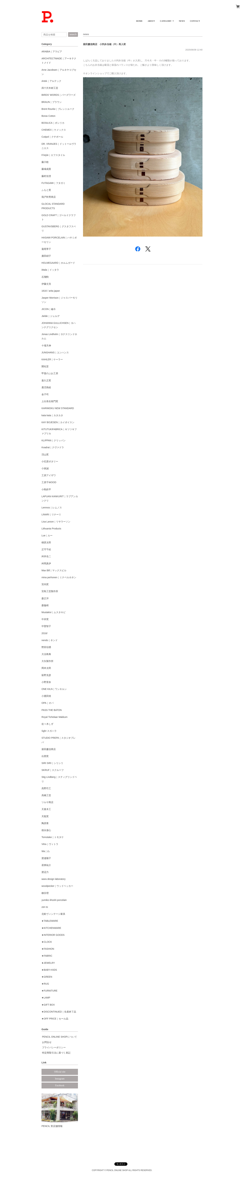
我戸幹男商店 (49, 197)
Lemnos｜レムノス (52, 507)
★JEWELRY (48, 963)
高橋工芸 (46, 795)
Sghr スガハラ (49, 731)
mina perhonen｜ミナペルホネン (59, 577)
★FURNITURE (49, 990)
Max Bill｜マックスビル (54, 570)
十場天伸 (46, 345)
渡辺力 (45, 872)
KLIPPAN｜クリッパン (54, 440)
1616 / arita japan (51, 290)
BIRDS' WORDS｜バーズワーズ (59, 95)
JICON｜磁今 (49, 309)
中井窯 (45, 619)
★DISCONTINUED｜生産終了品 (59, 1011)
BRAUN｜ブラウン (52, 102)
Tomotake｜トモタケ (53, 837)
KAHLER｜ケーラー (52, 359)
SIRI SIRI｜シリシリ (52, 763)
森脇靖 (45, 605)
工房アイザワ (49, 475)
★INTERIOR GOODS (53, 935)
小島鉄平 (46, 489)
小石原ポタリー (50, 461)
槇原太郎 (46, 542)
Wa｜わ (46, 851)
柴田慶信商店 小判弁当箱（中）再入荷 (104, 44)
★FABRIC (47, 955)
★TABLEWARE (50, 921)
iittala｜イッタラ (50, 269)
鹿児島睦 (46, 387)
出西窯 (45, 756)
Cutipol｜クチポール (52, 136)
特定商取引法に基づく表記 (56, 1052)
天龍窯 (45, 816)
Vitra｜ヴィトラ (50, 844)
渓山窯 (45, 454)
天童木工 (46, 809)
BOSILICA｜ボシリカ (53, 123)
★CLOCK (47, 942)
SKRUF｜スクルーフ (53, 770)
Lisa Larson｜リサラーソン (56, 521)
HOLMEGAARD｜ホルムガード (58, 262)
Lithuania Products (51, 528)
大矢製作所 (47, 661)
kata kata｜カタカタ (52, 415)
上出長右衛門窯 (50, 401)
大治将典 (46, 654)
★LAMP (46, 997)
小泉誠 (45, 468)
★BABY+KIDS (49, 969)
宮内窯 (45, 584)
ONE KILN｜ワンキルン (54, 689)
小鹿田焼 (46, 696)
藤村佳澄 (46, 176)
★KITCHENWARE (51, 928)
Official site (59, 1071)
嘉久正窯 (46, 380)
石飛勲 (45, 277)
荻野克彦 (46, 675)
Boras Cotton (48, 116)
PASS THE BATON (52, 710)
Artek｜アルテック (51, 81)
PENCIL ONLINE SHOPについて (59, 1036)
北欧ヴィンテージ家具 (53, 914)
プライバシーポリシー (54, 1047)
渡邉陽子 (46, 858)
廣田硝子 (46, 256)
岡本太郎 (46, 668)
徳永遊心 (46, 830)
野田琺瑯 (46, 647)
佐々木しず (47, 724)
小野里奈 (46, 682)
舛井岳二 (46, 556)
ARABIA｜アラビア (52, 51)
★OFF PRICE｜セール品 (55, 1018)
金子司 (45, 394)
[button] (166, 20)
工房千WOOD (49, 482)
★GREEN (47, 976)
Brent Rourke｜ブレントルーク (58, 109)
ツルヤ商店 (47, 802)
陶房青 (45, 823)
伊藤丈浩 (46, 283)
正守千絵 (46, 549)
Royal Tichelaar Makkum (54, 717)
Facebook (59, 1085)
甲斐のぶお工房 (50, 373)
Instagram (60, 1078)
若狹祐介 (46, 865)
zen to (45, 907)
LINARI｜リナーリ (51, 514)
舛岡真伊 (46, 563)
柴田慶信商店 (49, 749)
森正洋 (45, 598)
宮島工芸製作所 (50, 591)
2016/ (44, 633)
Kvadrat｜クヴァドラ (53, 447)
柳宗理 (45, 893)
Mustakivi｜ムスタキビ (54, 612)
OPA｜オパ (48, 703)
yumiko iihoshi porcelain (54, 900)
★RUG (45, 983)
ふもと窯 (46, 190)
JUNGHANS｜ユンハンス (55, 352)
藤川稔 (45, 162)
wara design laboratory (54, 879)
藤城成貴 (46, 169)
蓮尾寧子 (46, 249)
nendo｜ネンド (50, 640)
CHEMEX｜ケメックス (54, 129)
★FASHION (48, 948)
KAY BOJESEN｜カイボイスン (58, 422)
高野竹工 (46, 788)
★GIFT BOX (48, 1004)
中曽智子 (46, 626)
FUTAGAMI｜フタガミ (53, 183)
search (73, 34)
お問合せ (47, 1042)
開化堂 (45, 366)
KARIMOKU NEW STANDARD (58, 408)
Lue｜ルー (47, 535)
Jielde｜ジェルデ (51, 316)
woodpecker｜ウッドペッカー (57, 886)
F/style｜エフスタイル (53, 155)
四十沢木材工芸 (50, 88)
